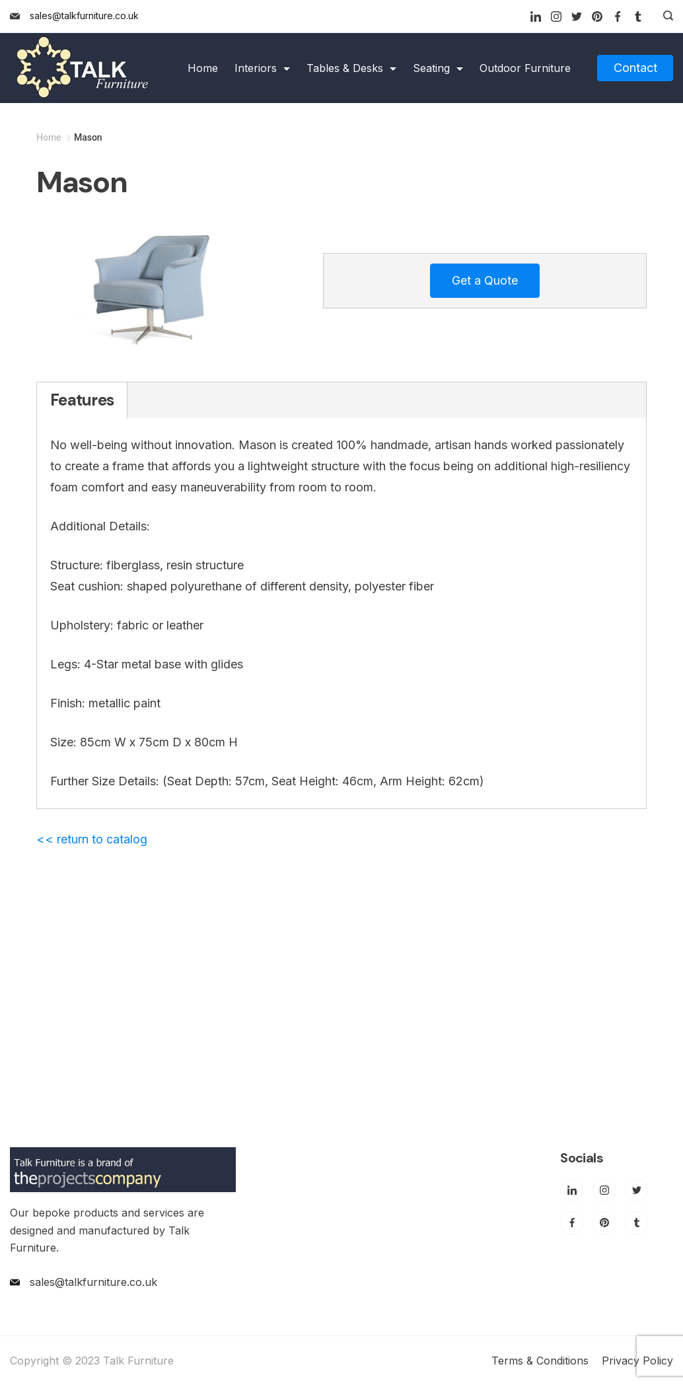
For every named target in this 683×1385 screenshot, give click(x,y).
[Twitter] (576, 16)
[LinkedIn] (535, 16)
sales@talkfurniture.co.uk (84, 15)
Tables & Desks (351, 68)
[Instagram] (556, 16)
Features (82, 400)
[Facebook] (617, 16)
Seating (438, 68)
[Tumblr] (638, 16)
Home (203, 68)
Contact (635, 68)
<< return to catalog (91, 839)
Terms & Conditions (540, 1360)
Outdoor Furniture (525, 68)
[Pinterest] (597, 16)
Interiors (262, 68)
